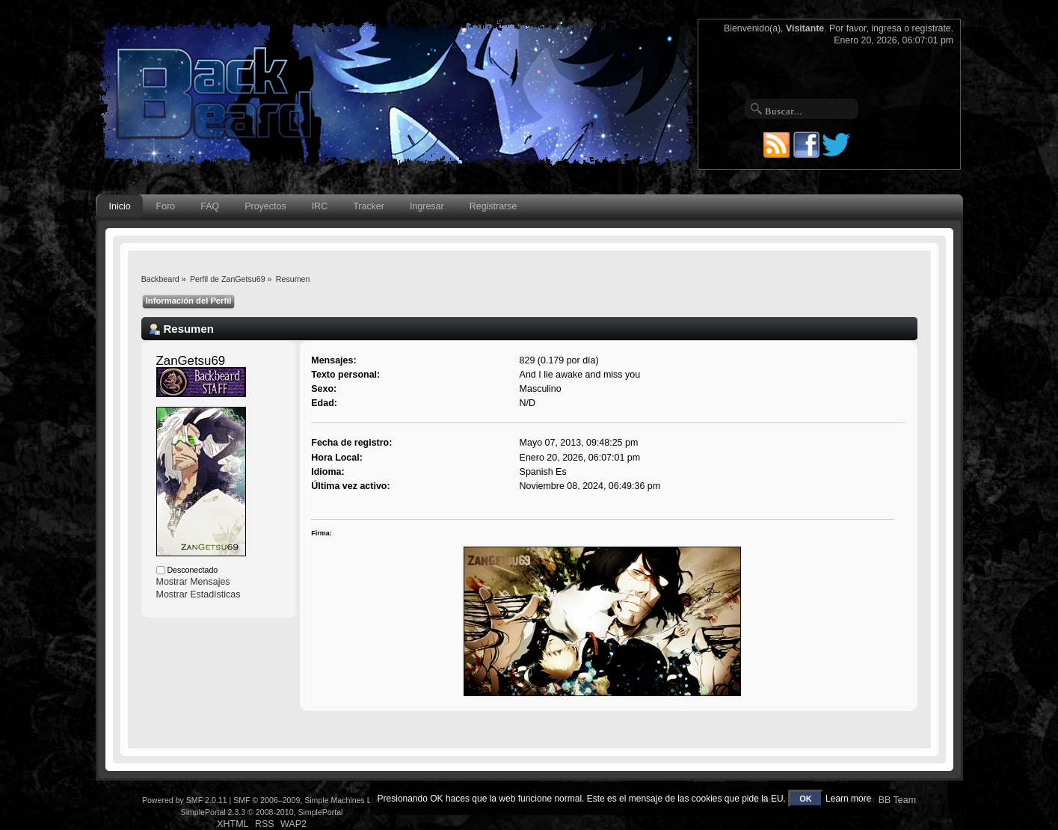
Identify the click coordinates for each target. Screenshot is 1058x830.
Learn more (848, 798)
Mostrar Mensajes (193, 582)
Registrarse (493, 206)
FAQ (209, 206)
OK (805, 798)
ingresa (886, 28)
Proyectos (265, 206)
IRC (319, 206)
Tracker (368, 206)
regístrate (931, 28)
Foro (166, 206)
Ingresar (427, 206)
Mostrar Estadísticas (198, 594)
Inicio (120, 206)
